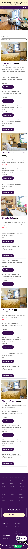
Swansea (21, 500)
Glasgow (12, 486)
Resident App (18, 526)
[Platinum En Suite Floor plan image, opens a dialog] (14, 389)
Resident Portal (18, 528)
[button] (14, 3)
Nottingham (21, 486)
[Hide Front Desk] (25, 542)
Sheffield (21, 494)
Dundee (3, 500)
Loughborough (13, 503)
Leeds (11, 491)
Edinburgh (12, 480)
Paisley (20, 489)
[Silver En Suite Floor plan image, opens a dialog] (14, 206)
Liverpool (12, 497)
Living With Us (6, 526)
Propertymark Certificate (8, 531)
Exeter (11, 483)
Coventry (3, 494)
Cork (2, 491)
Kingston (12, 489)
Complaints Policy (19, 533)
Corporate (5, 528)
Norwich (20, 483)
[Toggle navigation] (2, 8)
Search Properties (14, 514)
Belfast (3, 483)
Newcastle (21, 480)
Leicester (12, 494)
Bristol (3, 489)
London (11, 500)
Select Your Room (8, 86)
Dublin (3, 497)
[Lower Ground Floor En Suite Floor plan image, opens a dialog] (14, 142)
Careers (4, 540)
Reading (20, 491)
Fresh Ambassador (6, 538)
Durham (3, 503)
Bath (2, 480)
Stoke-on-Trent (22, 497)
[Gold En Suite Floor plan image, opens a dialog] (14, 298)
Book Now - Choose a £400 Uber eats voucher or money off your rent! (14, 546)
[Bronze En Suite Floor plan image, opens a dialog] (14, 51)
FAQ (16, 531)
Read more (4, 73)
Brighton (3, 486)
